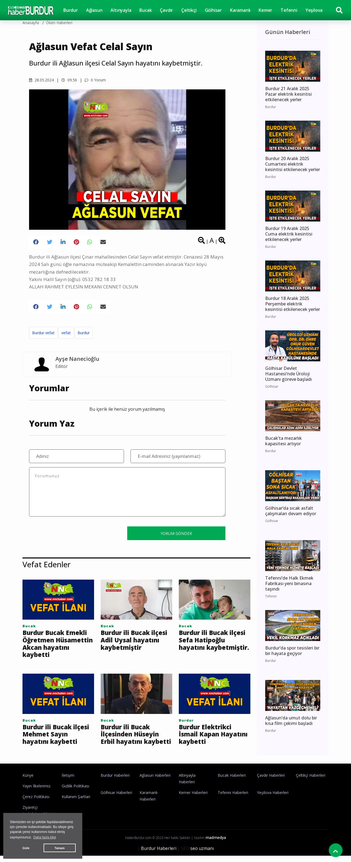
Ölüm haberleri (59, 22)
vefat (66, 332)
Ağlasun (94, 10)
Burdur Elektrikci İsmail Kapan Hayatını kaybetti (208, 735)
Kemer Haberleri (193, 798)
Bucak (145, 10)
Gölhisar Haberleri (116, 798)
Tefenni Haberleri (233, 798)
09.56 (69, 80)
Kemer (265, 10)
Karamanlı (240, 10)
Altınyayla (121, 10)
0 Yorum (95, 80)
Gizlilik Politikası (75, 792)
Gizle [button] (26, 848)
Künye (27, 781)
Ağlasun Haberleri (155, 781)
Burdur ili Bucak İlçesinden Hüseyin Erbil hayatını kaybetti (132, 739)
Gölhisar (213, 10)
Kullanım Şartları (76, 803)
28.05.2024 (41, 80)
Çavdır (166, 10)
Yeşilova (313, 10)
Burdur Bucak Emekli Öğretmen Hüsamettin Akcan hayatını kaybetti (57, 644)
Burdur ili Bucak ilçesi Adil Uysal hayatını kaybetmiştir (127, 644)
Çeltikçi (188, 10)
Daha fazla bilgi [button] (44, 837)
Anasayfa (30, 22)
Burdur (70, 10)
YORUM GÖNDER (176, 533)
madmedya (215, 843)
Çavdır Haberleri (271, 781)
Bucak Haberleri (232, 781)
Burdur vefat (43, 332)
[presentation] (70, 533)
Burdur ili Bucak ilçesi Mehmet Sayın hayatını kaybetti (55, 735)
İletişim (68, 781)
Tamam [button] (60, 848)
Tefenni (289, 10)
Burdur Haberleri (115, 781)
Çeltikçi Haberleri (310, 781)
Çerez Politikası (35, 803)
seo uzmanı (202, 855)
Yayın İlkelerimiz (36, 792)
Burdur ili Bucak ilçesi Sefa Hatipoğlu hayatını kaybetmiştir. (212, 644)
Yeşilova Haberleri (272, 798)
